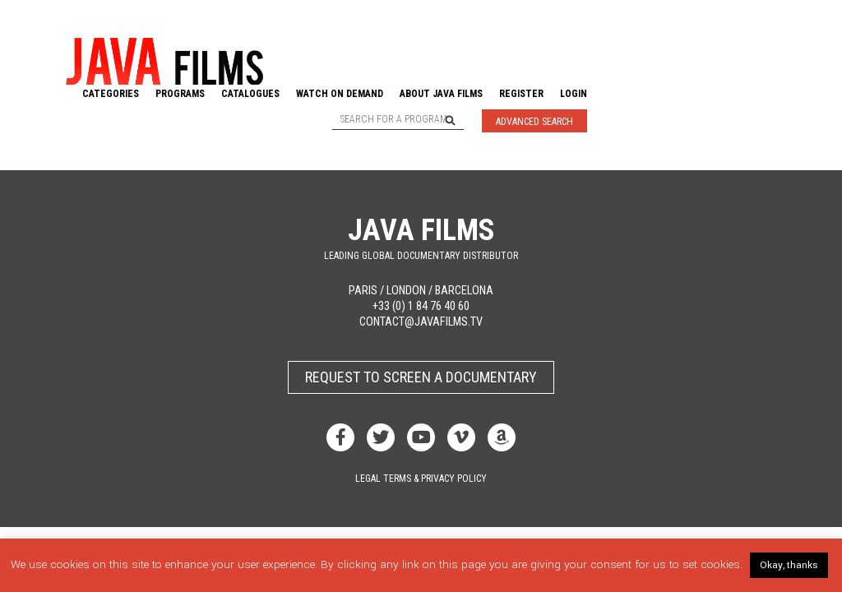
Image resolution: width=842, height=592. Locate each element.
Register (521, 93)
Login (573, 93)
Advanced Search (534, 121)
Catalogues (250, 93)
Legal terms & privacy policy (421, 478)
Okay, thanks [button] (789, 565)
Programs (180, 93)
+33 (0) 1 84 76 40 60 (421, 306)
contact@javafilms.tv (421, 322)
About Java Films (441, 93)
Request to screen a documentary (421, 377)
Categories (110, 93)
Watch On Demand (339, 93)
